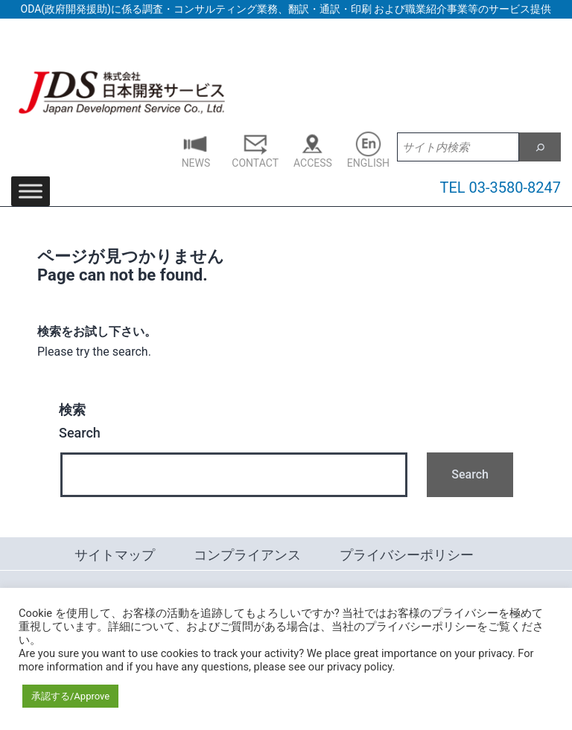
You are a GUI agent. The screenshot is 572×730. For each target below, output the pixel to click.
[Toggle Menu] (30, 192)
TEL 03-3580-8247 (501, 187)
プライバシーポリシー (407, 555)
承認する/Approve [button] (70, 696)
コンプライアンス (247, 555)
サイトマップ (114, 555)
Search (80, 421)
